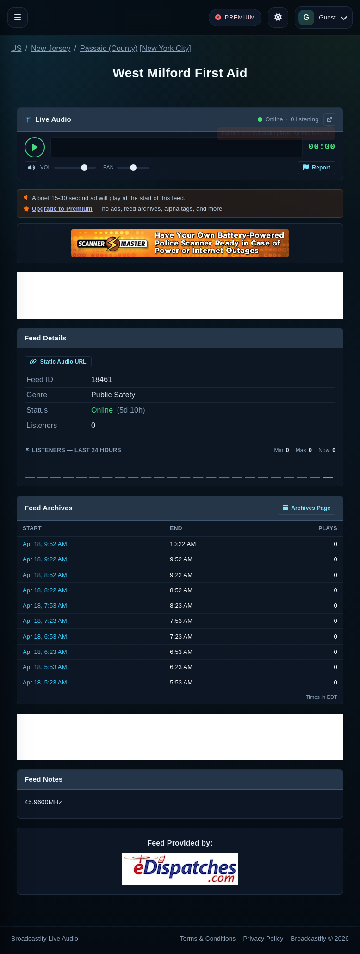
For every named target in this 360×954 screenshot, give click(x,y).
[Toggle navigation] (17, 17)
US (16, 48)
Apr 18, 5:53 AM (45, 667)
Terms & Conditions (208, 938)
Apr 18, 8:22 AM (45, 590)
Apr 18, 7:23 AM (45, 620)
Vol (45, 167)
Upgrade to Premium (62, 208)
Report (316, 167)
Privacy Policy (263, 938)
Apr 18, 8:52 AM (45, 574)
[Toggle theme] (278, 17)
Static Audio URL (58, 361)
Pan (108, 167)
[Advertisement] (180, 295)
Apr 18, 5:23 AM (45, 682)
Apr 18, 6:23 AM (45, 651)
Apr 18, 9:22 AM (45, 559)
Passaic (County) (108, 48)
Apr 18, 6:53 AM (45, 636)
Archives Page (306, 508)
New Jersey (50, 48)
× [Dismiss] (328, 135)
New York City (165, 48)
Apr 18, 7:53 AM (45, 605)
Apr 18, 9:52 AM (45, 543)
